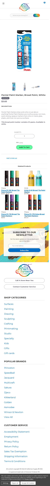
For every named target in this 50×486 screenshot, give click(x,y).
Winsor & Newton (13, 412)
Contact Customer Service (24, 287)
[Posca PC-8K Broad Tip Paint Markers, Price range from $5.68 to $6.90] (12, 178)
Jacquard (9, 377)
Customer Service (16, 425)
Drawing (8, 314)
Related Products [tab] (24, 166)
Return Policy (11, 446)
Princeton (9, 368)
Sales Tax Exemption (15, 451)
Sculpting (9, 318)
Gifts (6, 348)
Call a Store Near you (24, 280)
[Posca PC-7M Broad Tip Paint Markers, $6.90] (12, 202)
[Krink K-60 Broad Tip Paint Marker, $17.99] (35, 178)
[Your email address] (24, 246)
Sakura (7, 387)
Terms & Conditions (14, 461)
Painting (8, 309)
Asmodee (9, 407)
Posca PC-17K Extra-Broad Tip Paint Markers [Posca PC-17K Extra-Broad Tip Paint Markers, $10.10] (34, 215)
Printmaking (11, 328)
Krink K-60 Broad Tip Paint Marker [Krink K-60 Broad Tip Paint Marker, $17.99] (34, 191)
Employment (11, 436)
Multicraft (9, 382)
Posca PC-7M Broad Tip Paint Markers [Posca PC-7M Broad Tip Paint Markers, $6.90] (10, 215)
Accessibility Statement (17, 431)
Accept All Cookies (28, 483)
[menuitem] (11, 304)
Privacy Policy (11, 441)
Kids (6, 343)
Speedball (9, 372)
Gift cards (9, 353)
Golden (8, 402)
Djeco (7, 392)
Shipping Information (16, 456)
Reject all (15, 483)
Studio (7, 333)
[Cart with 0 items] (44, 2)
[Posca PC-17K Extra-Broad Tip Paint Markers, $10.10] (35, 202)
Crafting (8, 323)
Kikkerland (10, 397)
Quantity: (17, 132)
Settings (5, 483)
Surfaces (8, 304)
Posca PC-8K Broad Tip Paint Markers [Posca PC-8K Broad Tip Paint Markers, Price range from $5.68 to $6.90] (10, 191)
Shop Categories (15, 297)
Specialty (9, 338)
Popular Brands (15, 361)
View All (8, 417)
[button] (24, 106)
